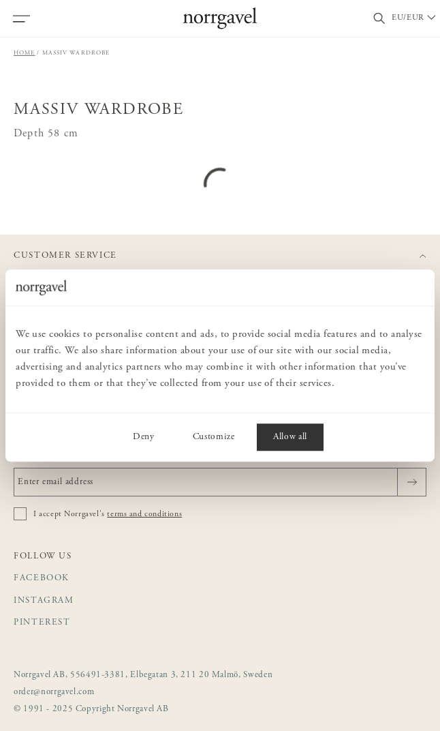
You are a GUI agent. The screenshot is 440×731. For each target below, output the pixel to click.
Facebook (41, 578)
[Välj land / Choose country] (415, 18)
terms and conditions (144, 514)
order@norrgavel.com (54, 692)
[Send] (411, 482)
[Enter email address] (220, 482)
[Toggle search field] (379, 18)
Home (24, 53)
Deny (144, 437)
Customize (214, 437)
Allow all (290, 437)
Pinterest (42, 622)
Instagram (44, 601)
